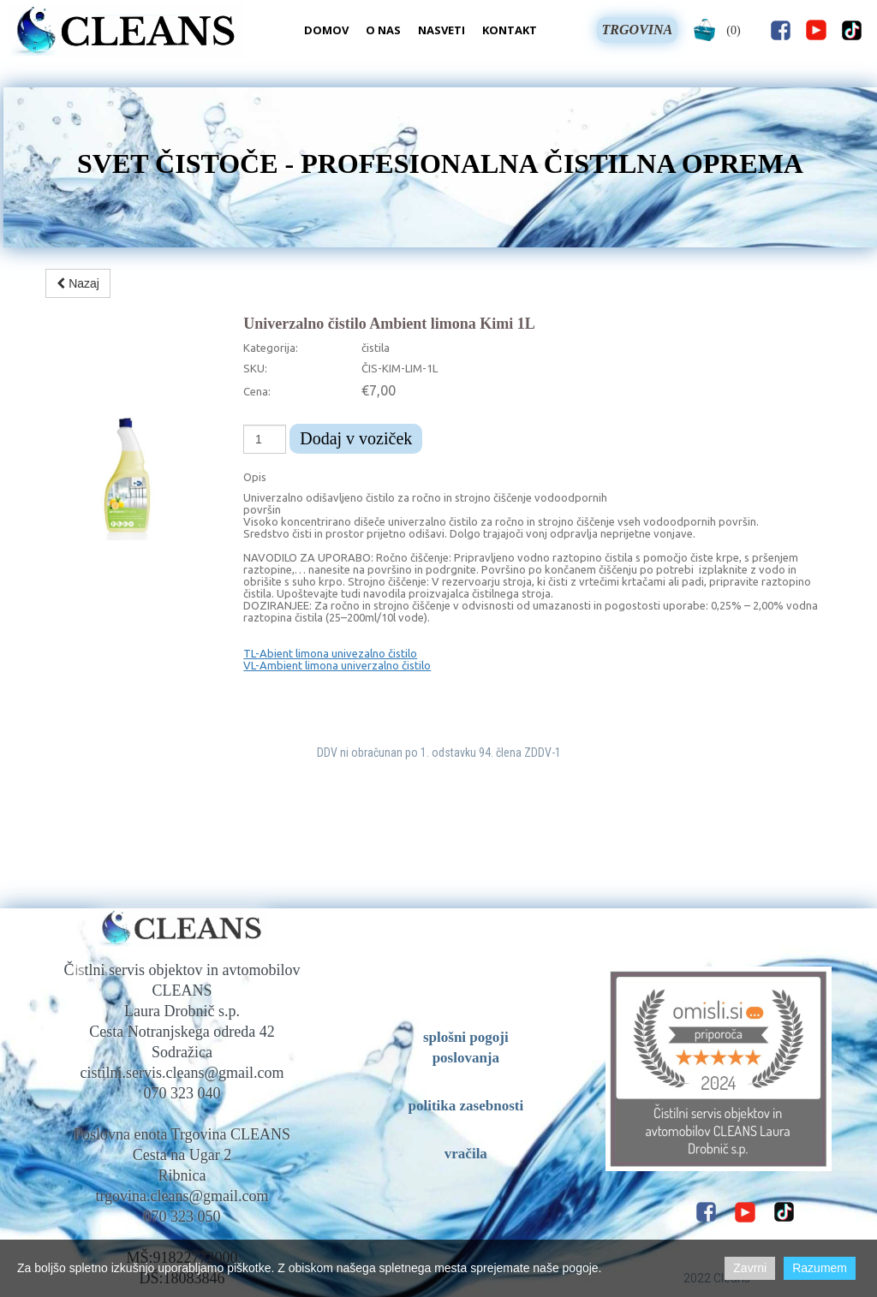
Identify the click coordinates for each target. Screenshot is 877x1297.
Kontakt (509, 30)
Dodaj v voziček (356, 438)
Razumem (819, 1268)
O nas (383, 30)
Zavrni (750, 1268)
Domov (326, 30)
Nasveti (441, 30)
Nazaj (78, 283)
